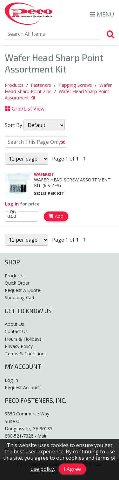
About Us (14, 324)
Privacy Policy (19, 346)
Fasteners (41, 85)
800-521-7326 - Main (26, 436)
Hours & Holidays (23, 339)
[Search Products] (110, 34)
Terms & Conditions (26, 354)
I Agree (72, 468)
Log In (11, 380)
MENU (102, 14)
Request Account (22, 387)
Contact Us (16, 331)
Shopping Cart (20, 297)
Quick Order (17, 283)
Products (14, 85)
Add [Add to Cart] (55, 216)
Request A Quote (22, 290)
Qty (13, 211)
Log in (12, 204)
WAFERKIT (44, 174)
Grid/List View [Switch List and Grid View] (24, 108)
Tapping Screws (75, 85)
